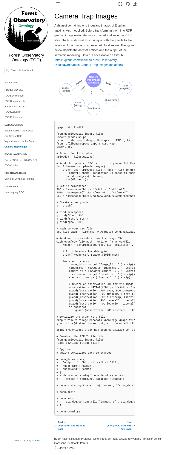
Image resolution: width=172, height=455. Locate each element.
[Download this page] (135, 4)
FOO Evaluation (12, 112)
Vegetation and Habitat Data (19, 141)
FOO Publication (13, 117)
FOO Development (14, 95)
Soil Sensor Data (13, 136)
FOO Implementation (15, 106)
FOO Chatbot (11, 165)
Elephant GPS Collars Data (18, 130)
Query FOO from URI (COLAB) (20, 160)
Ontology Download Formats (19, 179)
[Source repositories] (127, 4)
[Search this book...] (26, 70)
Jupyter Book (33, 440)
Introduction (10, 82)
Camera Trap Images (15, 146)
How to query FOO (14, 192)
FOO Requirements (14, 101)
